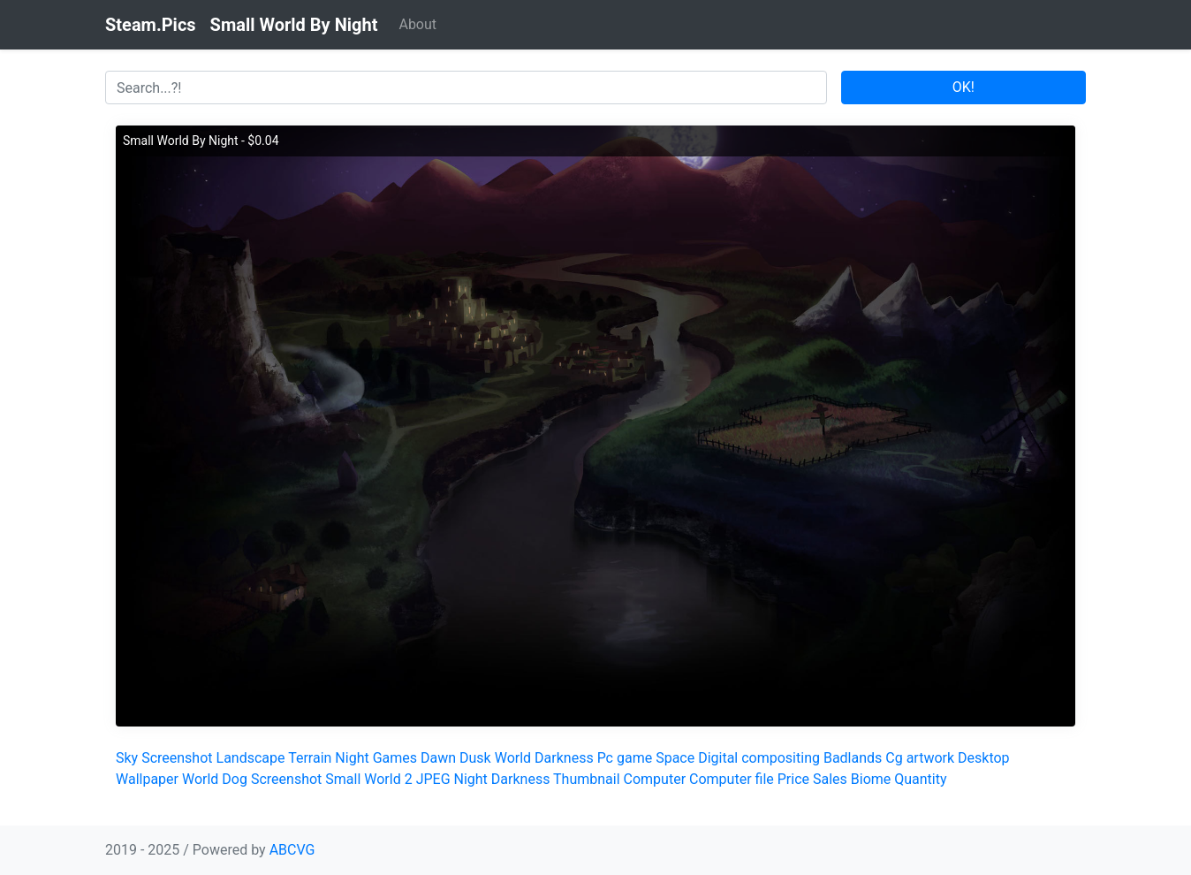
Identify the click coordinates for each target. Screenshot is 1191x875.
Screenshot (176, 757)
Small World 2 (368, 779)
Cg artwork (919, 757)
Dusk (475, 757)
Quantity (920, 779)
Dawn (438, 757)
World (513, 757)
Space (675, 757)
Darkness (564, 757)
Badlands (852, 757)
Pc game (625, 757)
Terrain (309, 757)
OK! (963, 87)
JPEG (433, 779)
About (417, 24)
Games (395, 757)
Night (351, 757)
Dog (234, 779)
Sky (127, 757)
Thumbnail (586, 779)
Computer (655, 779)
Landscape (250, 757)
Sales (830, 779)
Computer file (731, 779)
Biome (871, 779)
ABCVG (292, 849)
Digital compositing (759, 757)
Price (793, 779)
